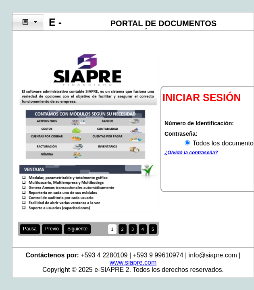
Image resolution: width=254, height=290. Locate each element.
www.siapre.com (133, 262)
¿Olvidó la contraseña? (191, 152)
